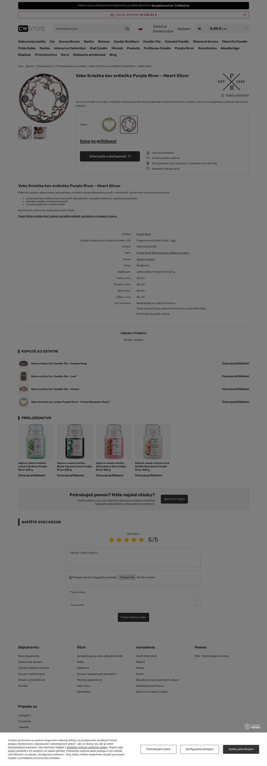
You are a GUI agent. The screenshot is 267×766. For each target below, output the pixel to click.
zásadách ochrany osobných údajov (87, 747)
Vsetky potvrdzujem (241, 749)
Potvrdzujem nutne (158, 749)
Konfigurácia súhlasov (200, 749)
